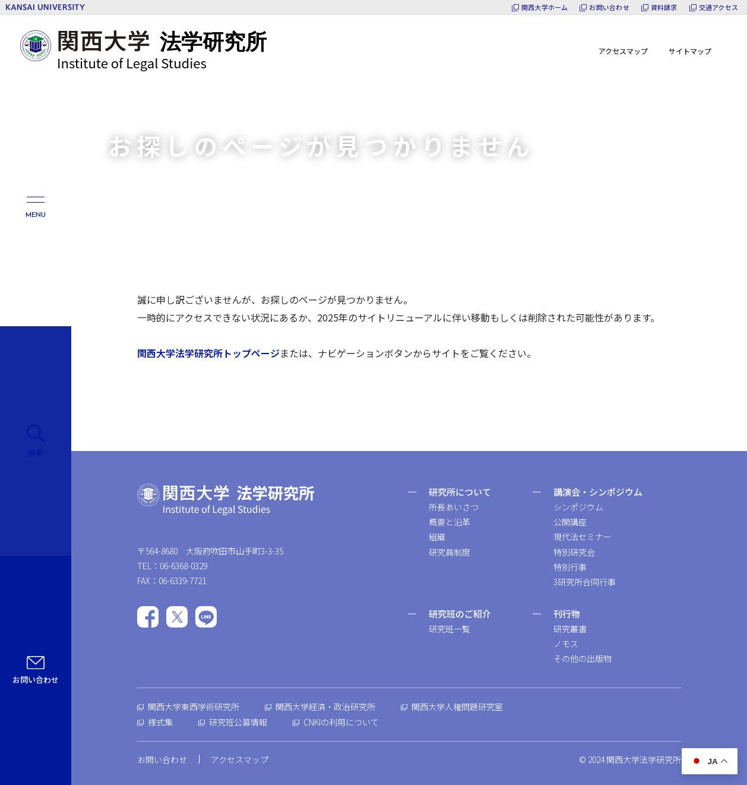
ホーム (120, 113)
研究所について (460, 491)
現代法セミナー (582, 537)
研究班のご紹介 (460, 613)
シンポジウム (578, 507)
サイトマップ (690, 51)
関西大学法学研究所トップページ (208, 353)
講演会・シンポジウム (597, 491)
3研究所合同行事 (584, 582)
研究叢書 (570, 629)
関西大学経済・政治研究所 (325, 707)
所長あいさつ (454, 507)
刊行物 (566, 613)
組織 (437, 537)
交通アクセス (718, 7)
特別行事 (570, 567)
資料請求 (664, 7)
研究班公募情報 (238, 722)
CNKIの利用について (341, 722)
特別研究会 (574, 552)
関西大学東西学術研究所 (193, 707)
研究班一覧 (449, 629)
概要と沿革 (449, 522)
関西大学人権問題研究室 (457, 707)
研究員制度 (449, 552)
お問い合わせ (609, 7)
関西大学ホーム (544, 7)
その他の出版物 (582, 658)
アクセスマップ (623, 51)
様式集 (160, 722)
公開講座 (570, 522)
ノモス (565, 644)
